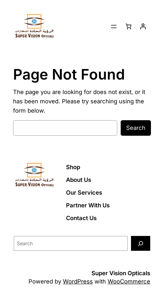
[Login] (143, 26)
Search (135, 127)
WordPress (78, 281)
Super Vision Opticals (120, 273)
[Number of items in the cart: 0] (128, 26)
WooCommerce (129, 281)
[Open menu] (114, 26)
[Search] (140, 243)
